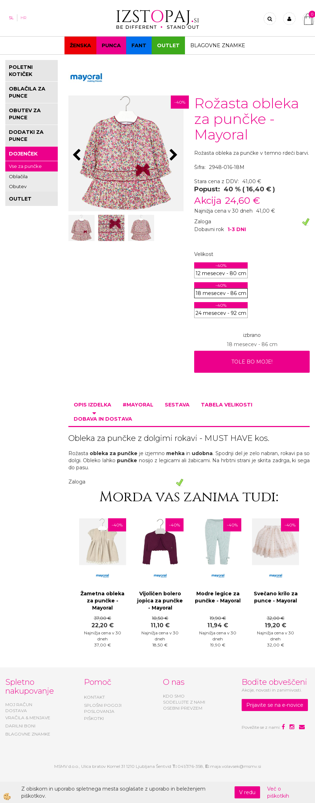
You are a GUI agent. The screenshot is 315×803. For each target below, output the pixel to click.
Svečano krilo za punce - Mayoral (276, 597)
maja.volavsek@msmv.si (235, 766)
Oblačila (18, 176)
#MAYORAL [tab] (138, 405)
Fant (138, 45)
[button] (174, 155)
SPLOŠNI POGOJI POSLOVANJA (103, 708)
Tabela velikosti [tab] (226, 405)
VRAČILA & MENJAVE (27, 717)
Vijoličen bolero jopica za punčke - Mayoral (160, 600)
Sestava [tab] (177, 405)
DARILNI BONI (20, 725)
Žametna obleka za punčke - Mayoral (102, 600)
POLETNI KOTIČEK (21, 70)
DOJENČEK (23, 154)
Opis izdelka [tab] (92, 405)
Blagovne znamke (217, 45)
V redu (247, 792)
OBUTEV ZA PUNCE (25, 114)
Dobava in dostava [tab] (103, 419)
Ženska (80, 45)
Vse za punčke (25, 166)
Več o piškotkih (278, 792)
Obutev (18, 186)
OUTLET (168, 45)
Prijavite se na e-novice (274, 705)
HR (24, 17)
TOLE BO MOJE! (251, 362)
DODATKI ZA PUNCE (26, 135)
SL (11, 17)
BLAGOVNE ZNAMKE (27, 734)
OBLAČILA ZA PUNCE (27, 92)
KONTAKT (94, 697)
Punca (111, 45)
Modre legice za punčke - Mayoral (218, 597)
